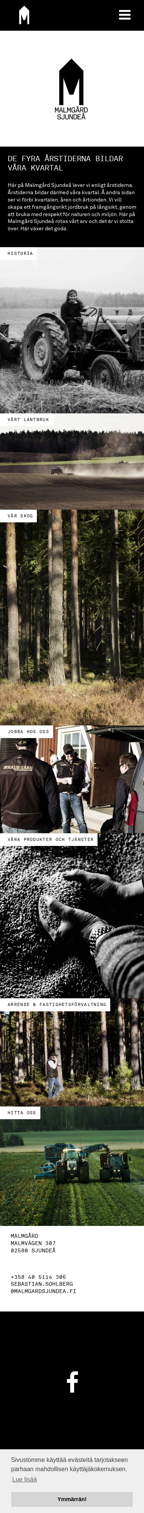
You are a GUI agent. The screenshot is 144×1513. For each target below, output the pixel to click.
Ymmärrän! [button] (72, 1499)
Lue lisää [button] (24, 1479)
